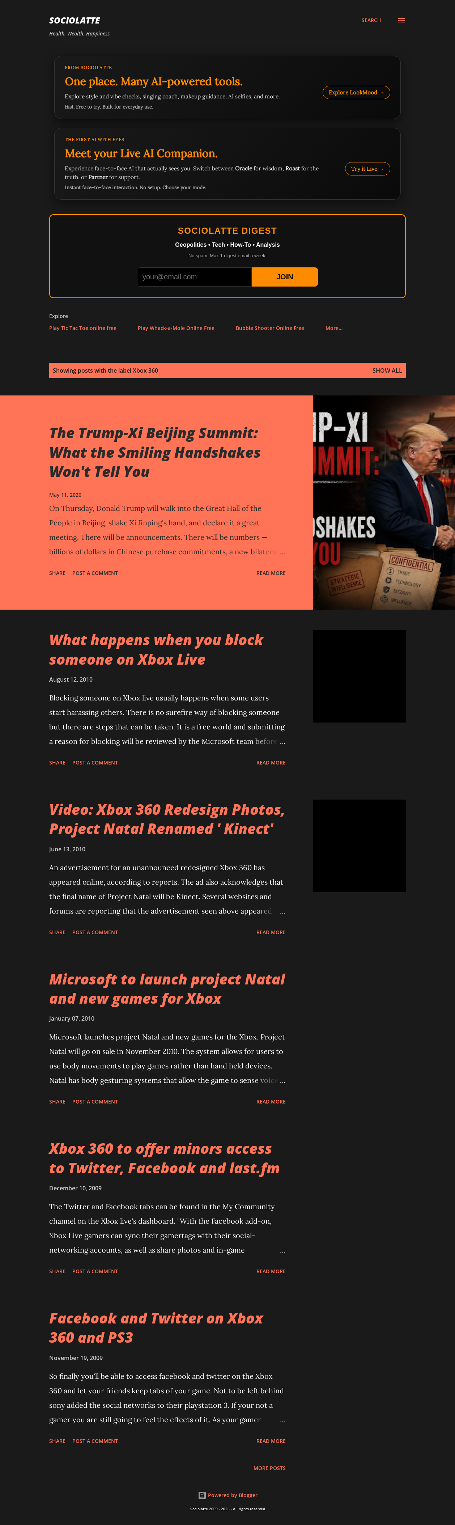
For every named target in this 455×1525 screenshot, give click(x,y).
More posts (270, 1468)
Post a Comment (95, 572)
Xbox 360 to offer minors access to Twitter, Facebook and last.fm (164, 1157)
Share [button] (57, 572)
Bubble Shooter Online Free (270, 328)
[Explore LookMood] (227, 87)
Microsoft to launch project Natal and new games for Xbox (167, 988)
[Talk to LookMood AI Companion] (227, 164)
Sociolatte (74, 20)
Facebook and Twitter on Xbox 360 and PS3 (156, 1327)
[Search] (371, 20)
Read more (271, 572)
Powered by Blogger (228, 1495)
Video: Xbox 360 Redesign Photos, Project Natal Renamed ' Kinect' (167, 818)
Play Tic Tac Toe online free (82, 328)
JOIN (284, 277)
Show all (387, 370)
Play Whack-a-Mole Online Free (176, 328)
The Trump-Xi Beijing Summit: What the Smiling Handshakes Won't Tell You (155, 452)
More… (334, 328)
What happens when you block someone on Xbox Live (156, 649)
